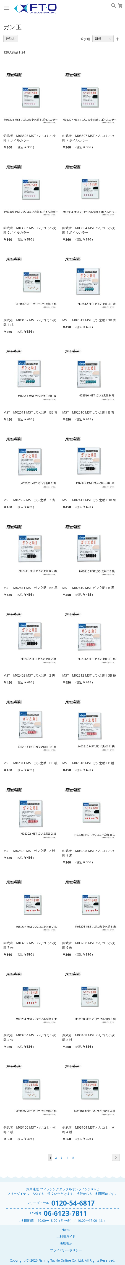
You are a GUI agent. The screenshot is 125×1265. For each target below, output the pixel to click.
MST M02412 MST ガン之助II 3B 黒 (89, 500)
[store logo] (35, 8)
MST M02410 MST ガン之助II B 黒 (88, 587)
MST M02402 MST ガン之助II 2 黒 (29, 675)
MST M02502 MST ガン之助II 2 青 (29, 500)
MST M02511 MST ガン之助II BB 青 (30, 412)
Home (66, 1229)
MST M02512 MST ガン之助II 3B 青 (89, 320)
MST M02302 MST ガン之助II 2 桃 (29, 850)
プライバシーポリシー (66, 1250)
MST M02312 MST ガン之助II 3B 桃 (89, 675)
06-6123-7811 (65, 1213)
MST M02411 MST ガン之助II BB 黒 (30, 587)
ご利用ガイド (66, 1236)
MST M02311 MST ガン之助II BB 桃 (30, 763)
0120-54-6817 (73, 1203)
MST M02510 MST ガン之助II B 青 (88, 412)
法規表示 (66, 1243)
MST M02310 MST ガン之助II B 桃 (88, 763)
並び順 (85, 38)
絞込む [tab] (11, 38)
